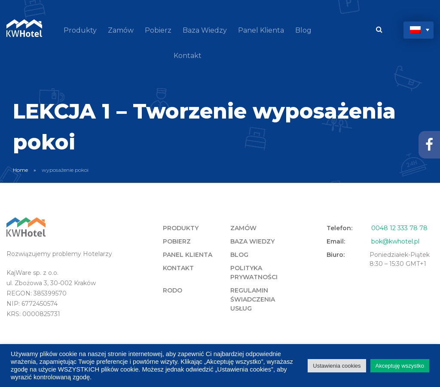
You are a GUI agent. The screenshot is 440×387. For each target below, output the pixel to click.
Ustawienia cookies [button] (337, 366)
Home (20, 170)
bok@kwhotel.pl (395, 241)
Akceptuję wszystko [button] (400, 366)
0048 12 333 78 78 (399, 228)
